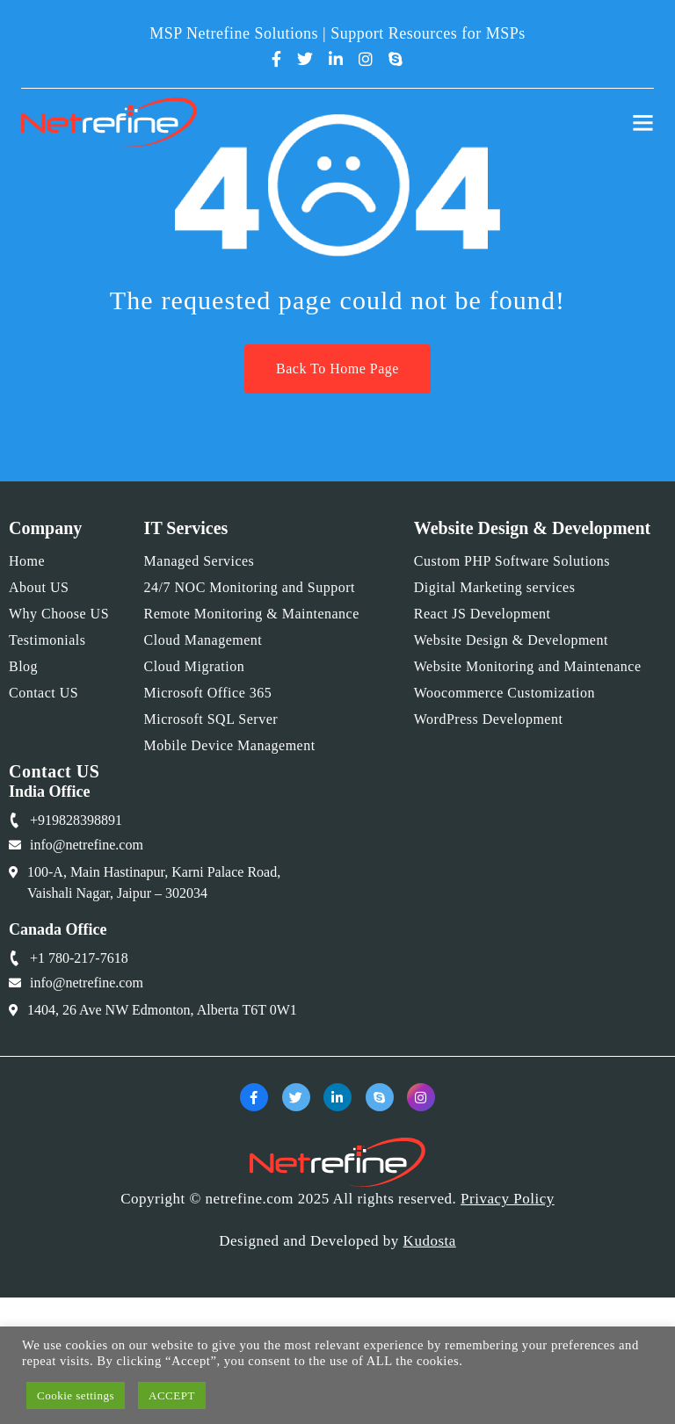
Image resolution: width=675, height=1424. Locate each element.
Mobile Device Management (230, 745)
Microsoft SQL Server (211, 719)
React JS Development (482, 613)
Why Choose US (59, 613)
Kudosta (429, 1240)
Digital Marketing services (495, 587)
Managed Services (199, 560)
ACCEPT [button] (172, 1395)
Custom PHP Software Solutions (512, 560)
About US (39, 587)
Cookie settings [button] (75, 1395)
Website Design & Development (511, 639)
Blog (23, 666)
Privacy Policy (508, 1198)
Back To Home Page (337, 368)
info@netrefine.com (86, 844)
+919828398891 (76, 820)
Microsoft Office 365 (208, 692)
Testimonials (47, 639)
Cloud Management (203, 639)
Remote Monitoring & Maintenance (251, 613)
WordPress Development (488, 719)
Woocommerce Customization (504, 692)
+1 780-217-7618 (79, 958)
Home (27, 560)
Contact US (43, 692)
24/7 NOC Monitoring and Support (249, 587)
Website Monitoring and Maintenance (528, 666)
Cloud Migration (194, 666)
